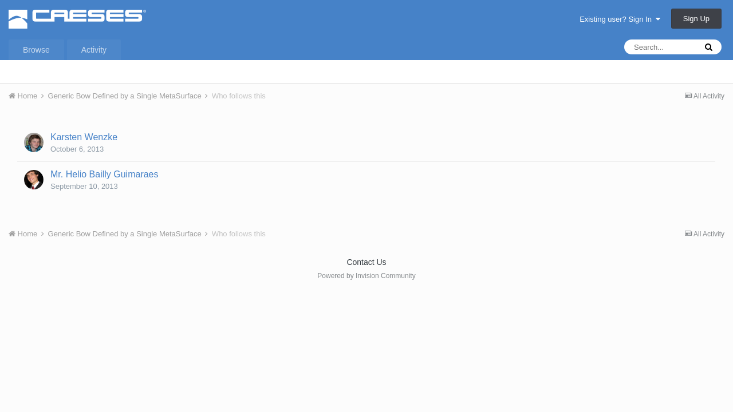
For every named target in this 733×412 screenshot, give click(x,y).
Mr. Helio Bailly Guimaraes (104, 174)
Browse (36, 49)
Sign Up (696, 18)
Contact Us (366, 262)
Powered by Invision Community (366, 276)
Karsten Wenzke (83, 137)
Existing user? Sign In (620, 19)
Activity (94, 49)
